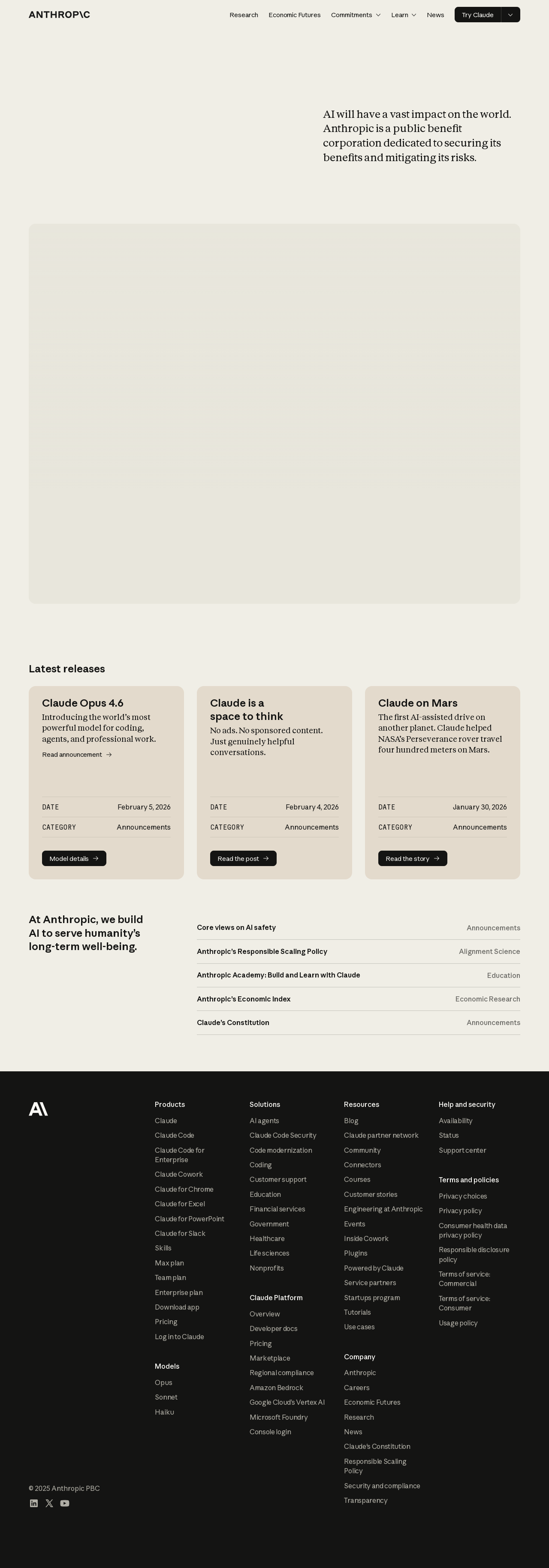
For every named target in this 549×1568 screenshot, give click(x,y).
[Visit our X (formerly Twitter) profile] (49, 1503)
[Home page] (59, 14)
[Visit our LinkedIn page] (34, 1503)
